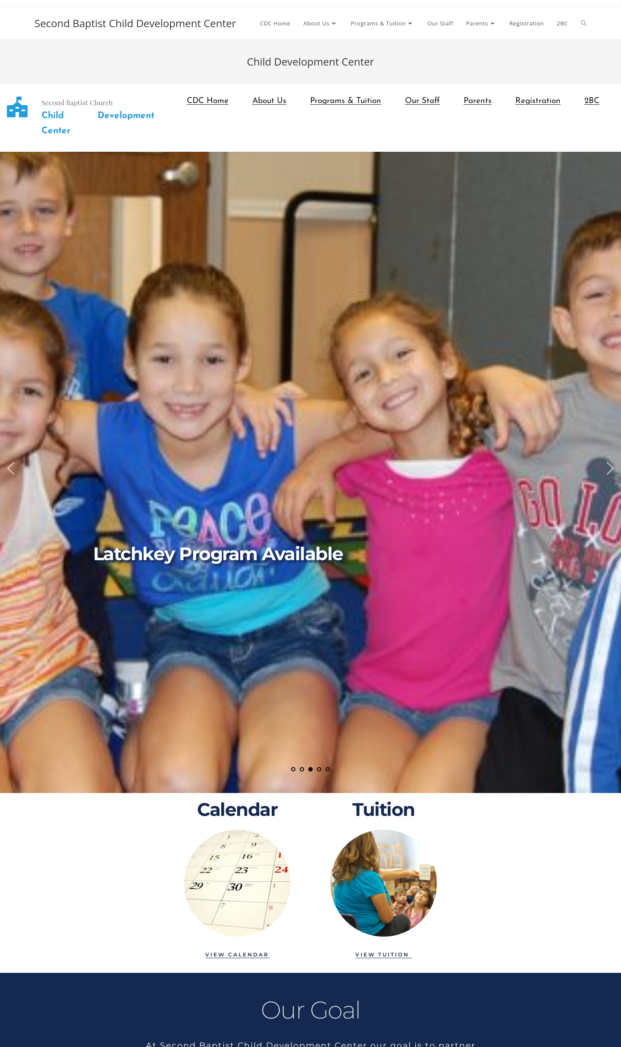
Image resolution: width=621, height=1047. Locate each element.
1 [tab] (293, 769)
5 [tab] (328, 769)
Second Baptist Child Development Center (135, 23)
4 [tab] (319, 769)
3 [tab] (310, 769)
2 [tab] (302, 769)
